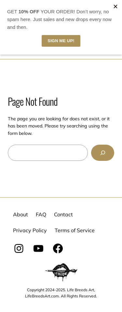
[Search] (102, 153)
